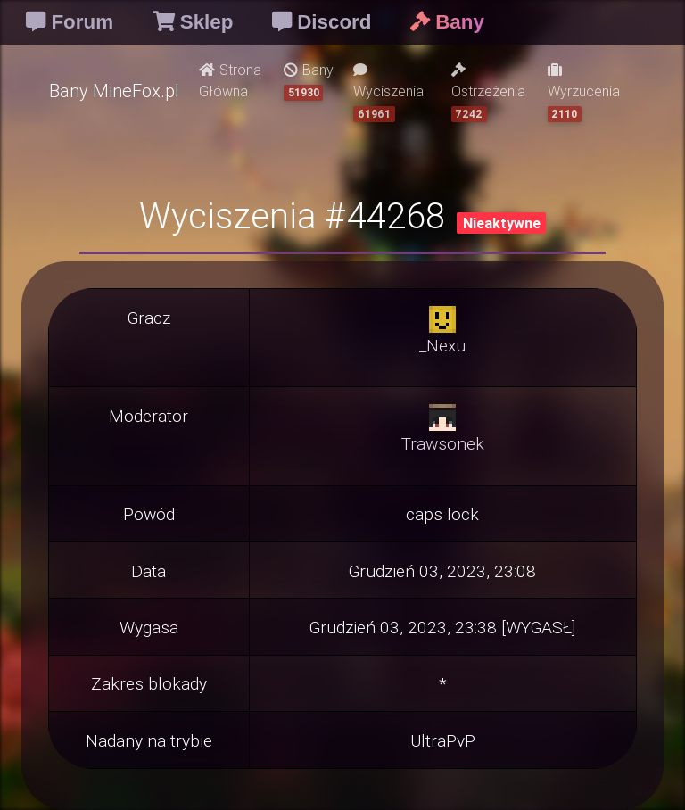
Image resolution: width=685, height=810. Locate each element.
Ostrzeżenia (488, 92)
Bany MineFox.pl (114, 90)
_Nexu (442, 345)
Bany (309, 81)
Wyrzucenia (584, 92)
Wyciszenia (388, 92)
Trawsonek (442, 443)
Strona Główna (230, 80)
